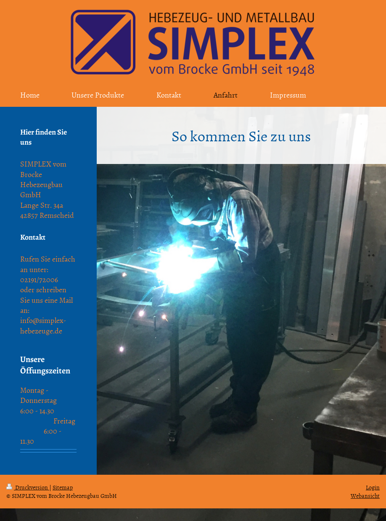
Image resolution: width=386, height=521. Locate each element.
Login (373, 487)
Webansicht (365, 495)
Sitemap (63, 487)
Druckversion (27, 487)
